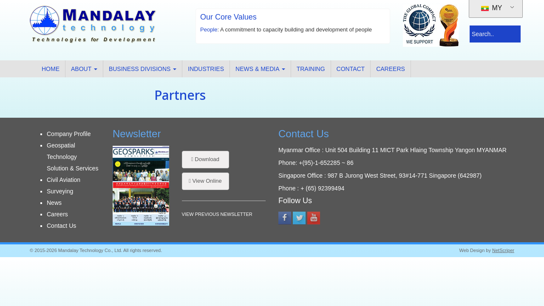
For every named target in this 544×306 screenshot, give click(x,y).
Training (311, 68)
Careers (390, 68)
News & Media (260, 68)
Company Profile (69, 133)
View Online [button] (205, 181)
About (84, 68)
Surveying (60, 191)
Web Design (472, 250)
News (54, 202)
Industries (206, 68)
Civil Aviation (63, 179)
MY (491, 7)
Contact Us (61, 225)
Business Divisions (142, 68)
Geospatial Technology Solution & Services (72, 157)
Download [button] (205, 159)
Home (51, 68)
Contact (351, 68)
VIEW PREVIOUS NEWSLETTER (217, 214)
